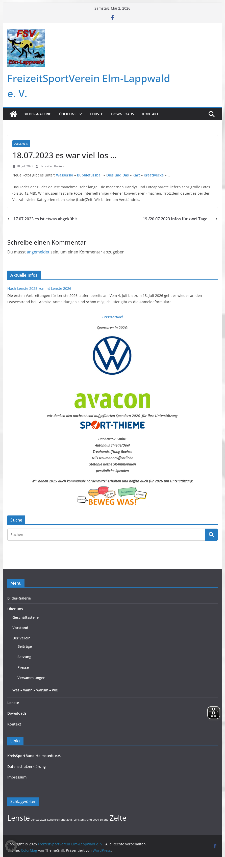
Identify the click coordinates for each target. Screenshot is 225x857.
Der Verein (21, 638)
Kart (137, 175)
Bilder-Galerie (37, 114)
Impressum (17, 777)
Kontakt (150, 114)
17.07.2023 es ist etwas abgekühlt (42, 219)
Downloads (122, 114)
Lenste (96, 114)
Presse (23, 667)
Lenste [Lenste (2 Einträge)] (18, 818)
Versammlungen (31, 677)
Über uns (68, 114)
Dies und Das (117, 175)
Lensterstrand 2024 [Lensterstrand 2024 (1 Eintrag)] (86, 819)
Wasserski (64, 175)
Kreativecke (154, 175)
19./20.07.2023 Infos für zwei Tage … (180, 219)
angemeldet (38, 252)
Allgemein (21, 143)
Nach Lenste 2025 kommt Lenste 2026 (39, 288)
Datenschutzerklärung (26, 766)
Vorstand (20, 627)
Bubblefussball (90, 175)
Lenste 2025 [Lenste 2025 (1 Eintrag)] (38, 819)
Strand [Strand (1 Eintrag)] (104, 819)
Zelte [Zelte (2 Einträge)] (118, 818)
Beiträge (24, 646)
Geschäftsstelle (25, 617)
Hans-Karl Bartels (51, 166)
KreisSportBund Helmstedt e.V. (34, 755)
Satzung (24, 656)
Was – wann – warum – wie (35, 690)
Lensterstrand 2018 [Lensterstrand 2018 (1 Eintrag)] (59, 819)
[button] (79, 114)
